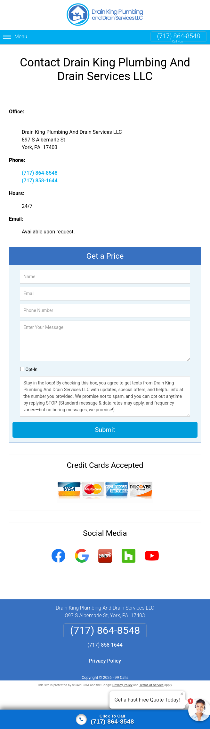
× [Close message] (181, 694)
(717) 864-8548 (178, 36)
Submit (105, 430)
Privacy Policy (105, 661)
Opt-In (31, 369)
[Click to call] (105, 719)
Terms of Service (151, 685)
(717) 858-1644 (39, 181)
